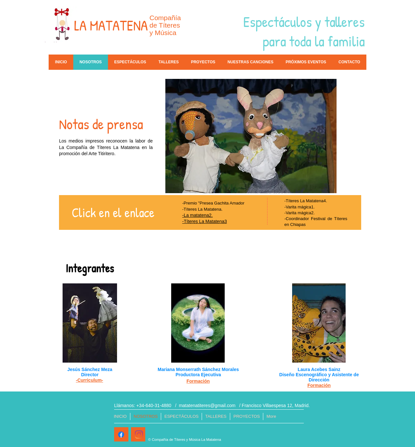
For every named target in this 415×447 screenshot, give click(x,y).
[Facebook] (121, 434)
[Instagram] (139, 434)
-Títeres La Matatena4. (305, 200)
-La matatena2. (197, 215)
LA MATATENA (111, 25)
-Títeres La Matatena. (202, 209)
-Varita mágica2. (299, 212)
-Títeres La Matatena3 (204, 221)
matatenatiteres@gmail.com (207, 405)
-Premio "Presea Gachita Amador (213, 203)
